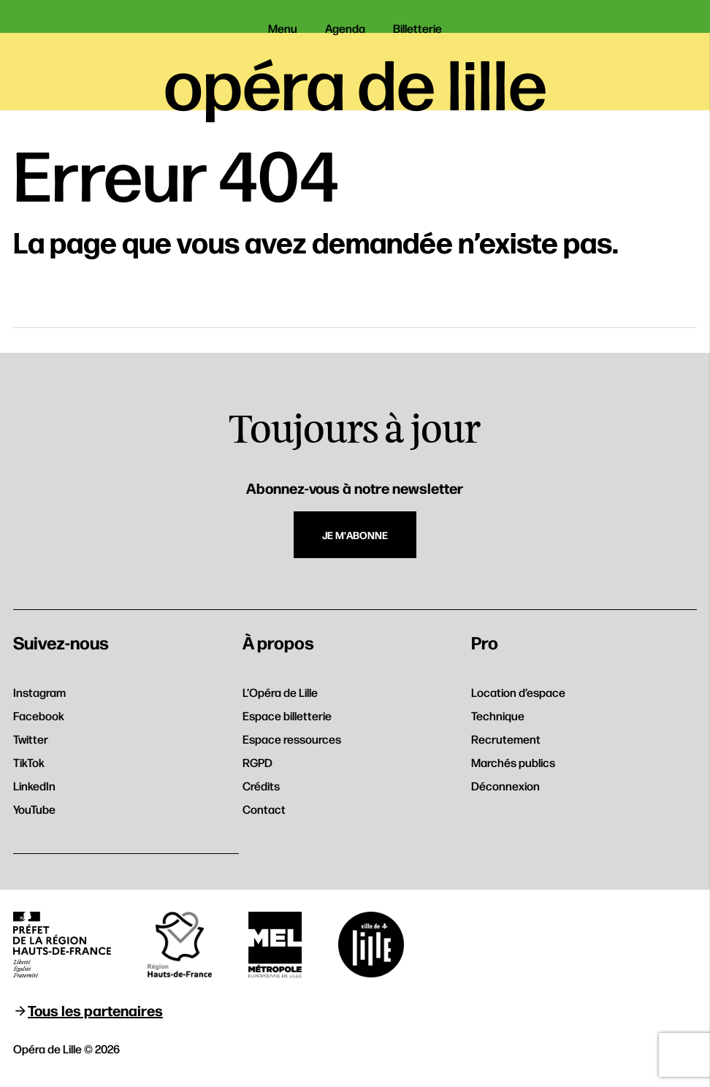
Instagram (39, 692)
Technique (497, 715)
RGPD (257, 762)
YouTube (34, 809)
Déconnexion (505, 785)
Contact (264, 809)
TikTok (29, 762)
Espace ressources (292, 739)
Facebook (38, 715)
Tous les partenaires (95, 1010)
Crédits (261, 785)
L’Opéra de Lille (280, 692)
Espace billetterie (287, 715)
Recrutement (506, 739)
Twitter (30, 739)
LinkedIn (34, 785)
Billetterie (417, 28)
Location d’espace (518, 692)
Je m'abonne (355, 534)
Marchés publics (513, 762)
